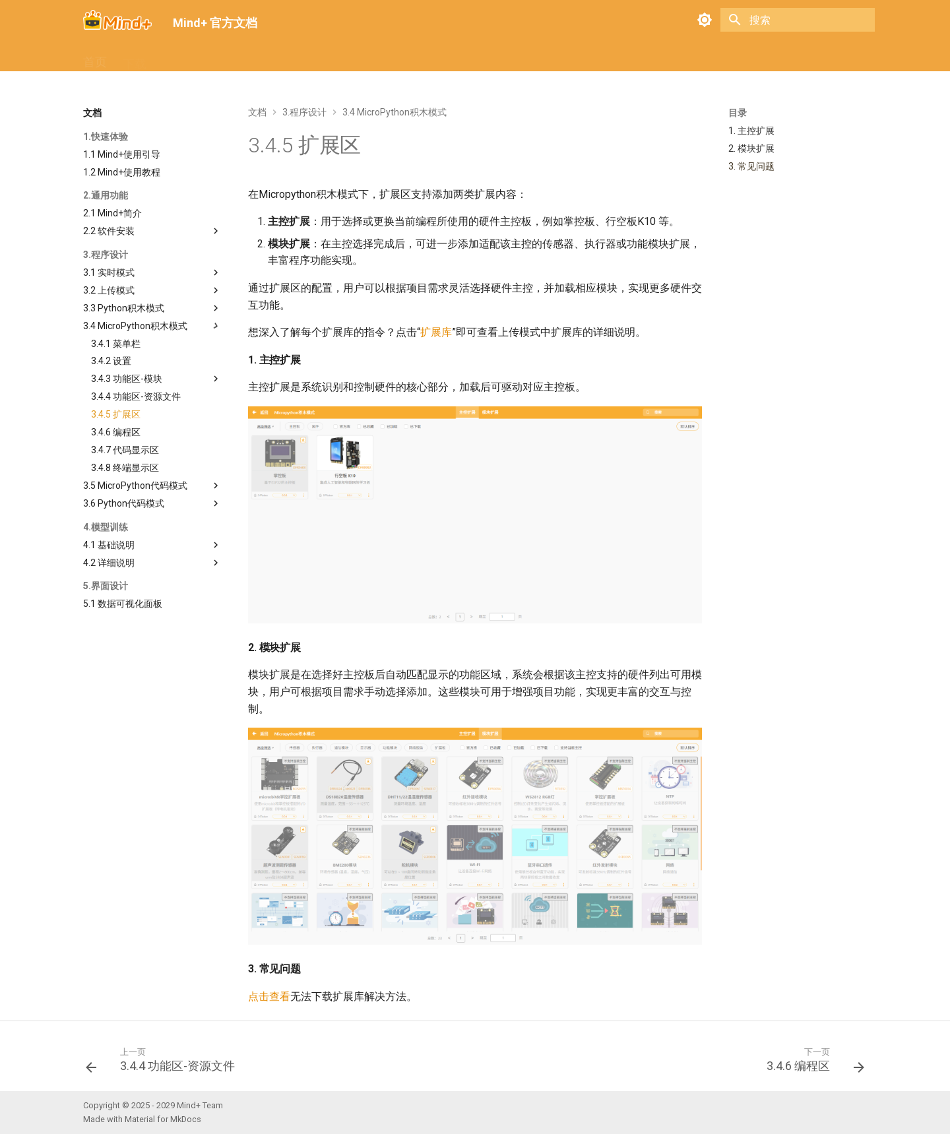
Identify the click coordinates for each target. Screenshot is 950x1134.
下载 (134, 58)
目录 (737, 113)
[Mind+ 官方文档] (117, 20)
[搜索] (797, 20)
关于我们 (380, 58)
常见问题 (225, 58)
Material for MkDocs (163, 1119)
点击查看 (269, 996)
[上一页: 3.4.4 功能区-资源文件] (164, 1063)
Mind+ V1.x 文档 (461, 58)
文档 (174, 58)
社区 (328, 58)
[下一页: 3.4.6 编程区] (811, 1063)
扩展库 (283, 58)
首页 (95, 58)
